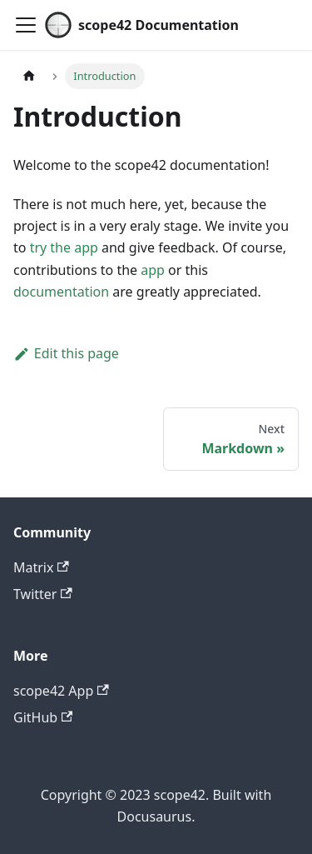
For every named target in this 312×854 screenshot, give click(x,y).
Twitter (42, 594)
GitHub (42, 717)
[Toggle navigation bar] (25, 24)
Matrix (41, 567)
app (153, 270)
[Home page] (29, 76)
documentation (61, 291)
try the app (64, 247)
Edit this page (66, 353)
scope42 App (61, 691)
